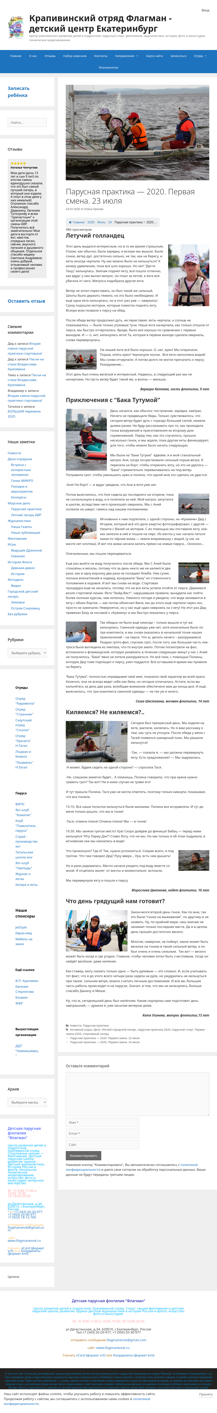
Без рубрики (17, 614)
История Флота (20, 562)
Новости (75, 1025)
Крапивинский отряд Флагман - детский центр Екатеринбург (100, 23)
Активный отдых (81, 1029)
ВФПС (20, 804)
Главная (15, 56)
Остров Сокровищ (25, 608)
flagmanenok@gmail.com (26, 1228)
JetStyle (21, 927)
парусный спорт (182, 1029)
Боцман (21, 997)
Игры (12, 544)
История (17, 574)
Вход (205, 10)
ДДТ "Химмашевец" (26, 1051)
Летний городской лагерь (119, 1029)
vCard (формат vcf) (91, 1355)
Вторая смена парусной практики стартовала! (25, 348)
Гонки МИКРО (22, 480)
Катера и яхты (26, 884)
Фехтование (17, 538)
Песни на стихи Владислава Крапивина (26, 364)
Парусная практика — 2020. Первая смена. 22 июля (105, 1038)
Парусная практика (96, 1025)
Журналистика (19, 520)
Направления (128, 56)
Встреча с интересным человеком (21, 470)
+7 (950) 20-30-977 (22, 1214)
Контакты (100, 56)
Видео (16, 585)
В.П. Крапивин (26, 980)
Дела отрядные (20, 459)
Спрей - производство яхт (26, 841)
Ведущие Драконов (26, 550)
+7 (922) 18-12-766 (22, 1217)
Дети (97, 1029)
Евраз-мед (23, 933)
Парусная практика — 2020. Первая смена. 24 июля (105, 1042)
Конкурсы (18, 497)
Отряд (202, 56)
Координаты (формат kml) (24, 1252)
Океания (18, 556)
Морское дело (19, 503)
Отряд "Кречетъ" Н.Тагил (23, 741)
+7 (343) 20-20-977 (28, 1212)
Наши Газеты (21, 526)
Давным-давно (23, 568)
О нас (33, 56)
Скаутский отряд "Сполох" (23, 725)
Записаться (178, 56)
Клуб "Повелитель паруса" (25, 825)
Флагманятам (108, 67)
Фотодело (15, 579)
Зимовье (18, 602)
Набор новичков (74, 56)
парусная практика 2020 (154, 1029)
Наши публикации (25, 532)
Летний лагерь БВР (26, 515)
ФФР (19, 1003)
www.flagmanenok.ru (24, 1240)
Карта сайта (154, 56)
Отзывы (50, 56)
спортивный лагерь (96, 1034)
